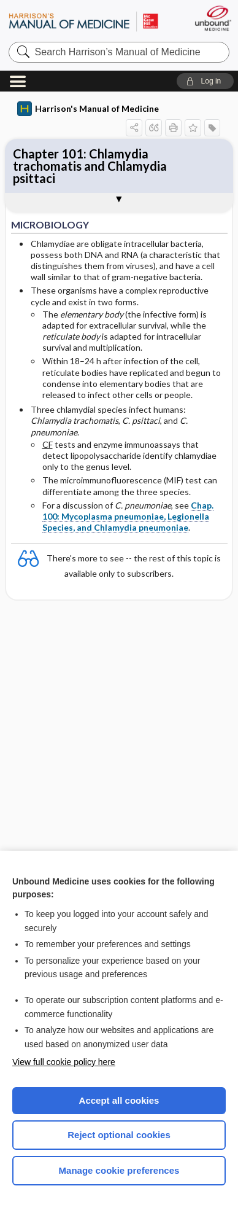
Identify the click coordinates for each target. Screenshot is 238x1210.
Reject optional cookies (119, 1135)
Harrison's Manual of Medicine (88, 108)
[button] (205, 81)
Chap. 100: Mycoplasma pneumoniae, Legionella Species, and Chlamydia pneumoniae (127, 516)
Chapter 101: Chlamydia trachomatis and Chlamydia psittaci (90, 165)
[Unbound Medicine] (212, 18)
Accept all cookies (119, 1100)
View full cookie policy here (63, 1062)
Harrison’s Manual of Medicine (83, 21)
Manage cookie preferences (119, 1170)
